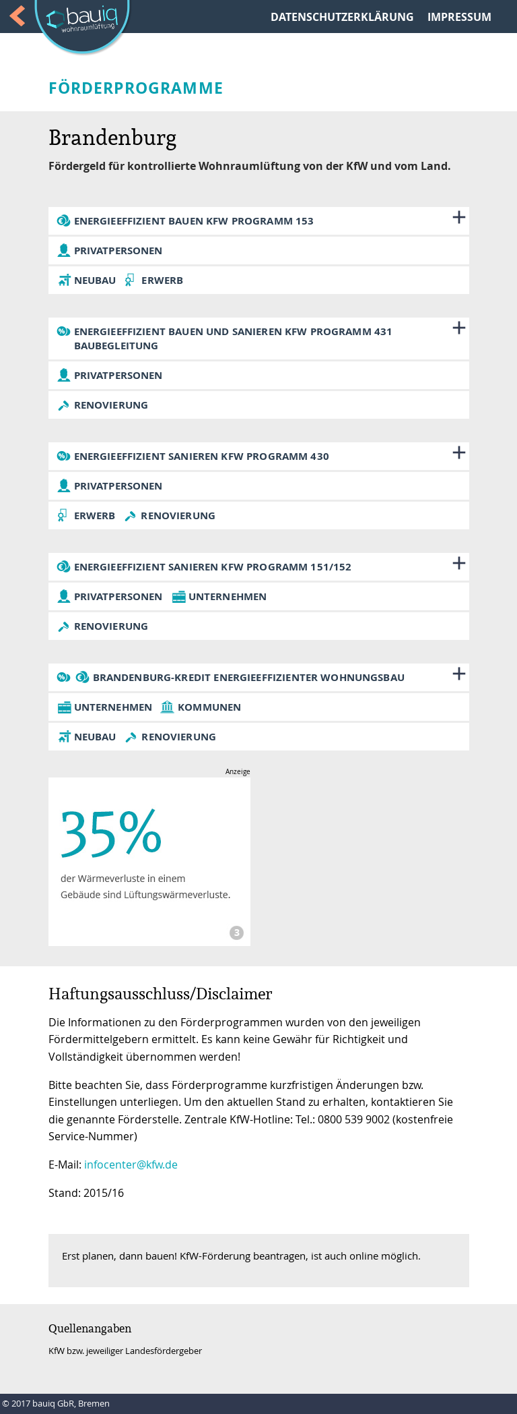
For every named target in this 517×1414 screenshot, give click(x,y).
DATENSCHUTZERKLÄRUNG (342, 16)
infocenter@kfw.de (131, 1164)
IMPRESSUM (459, 16)
